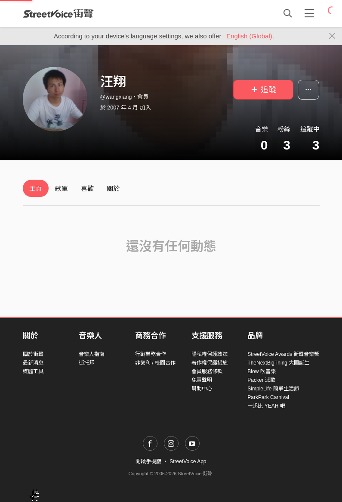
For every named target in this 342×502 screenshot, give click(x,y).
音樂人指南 (92, 354)
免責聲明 (201, 380)
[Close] (332, 36)
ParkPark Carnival (268, 397)
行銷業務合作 (150, 354)
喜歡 (87, 188)
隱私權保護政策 (209, 354)
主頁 (35, 188)
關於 (113, 188)
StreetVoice (58, 13)
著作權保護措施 (209, 363)
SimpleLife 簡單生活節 (273, 389)
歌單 (61, 188)
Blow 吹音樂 (261, 371)
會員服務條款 (206, 371)
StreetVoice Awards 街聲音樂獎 (283, 354)
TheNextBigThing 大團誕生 (278, 363)
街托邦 (86, 363)
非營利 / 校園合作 (155, 363)
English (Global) (249, 36)
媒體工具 (33, 371)
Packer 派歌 (261, 380)
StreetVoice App (187, 461)
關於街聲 (33, 354)
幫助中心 (201, 389)
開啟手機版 (148, 461)
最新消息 (33, 363)
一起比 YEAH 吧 (266, 406)
